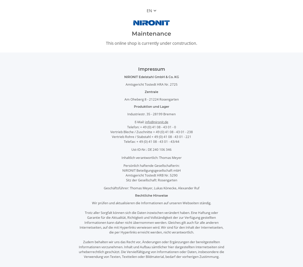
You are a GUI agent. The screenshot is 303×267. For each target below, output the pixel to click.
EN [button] (149, 10)
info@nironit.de (156, 122)
